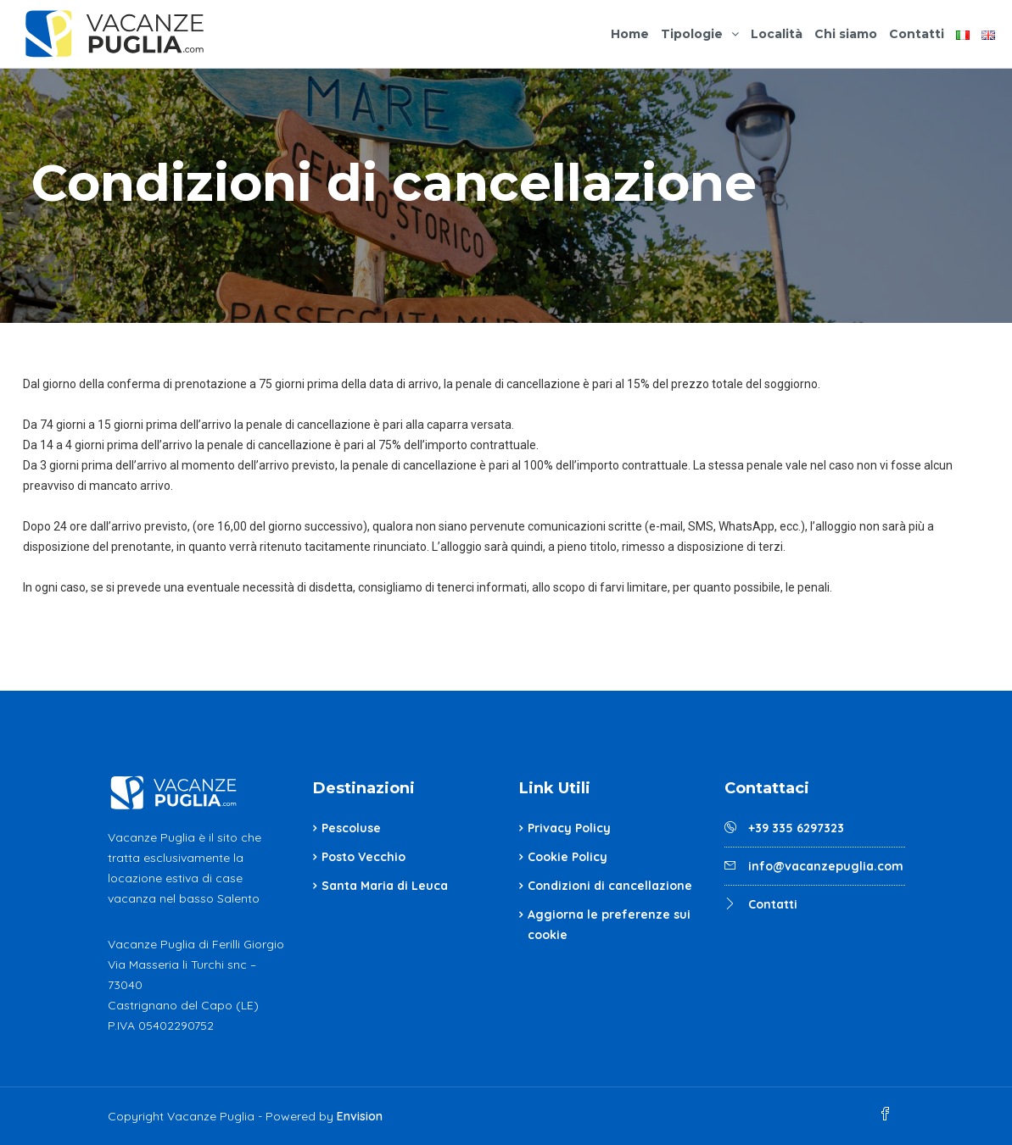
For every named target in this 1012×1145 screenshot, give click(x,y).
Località (776, 34)
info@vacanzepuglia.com (825, 866)
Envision (360, 1116)
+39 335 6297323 (796, 828)
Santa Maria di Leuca (384, 885)
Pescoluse (351, 828)
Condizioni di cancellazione (610, 885)
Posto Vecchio (363, 856)
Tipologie (692, 34)
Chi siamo (845, 34)
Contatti (916, 34)
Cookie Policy (567, 856)
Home (630, 34)
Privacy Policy (569, 828)
